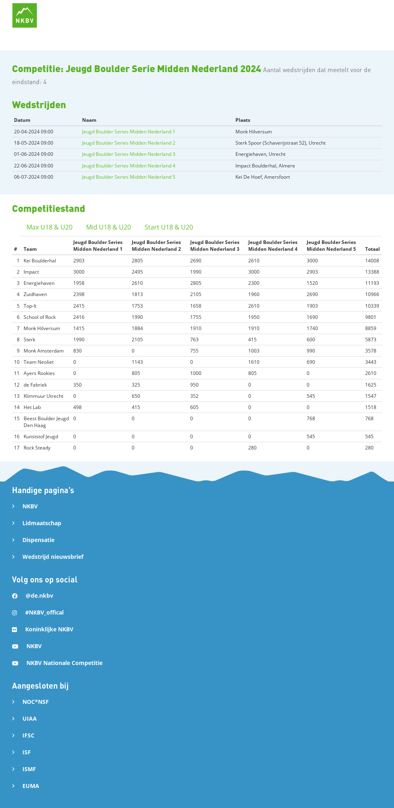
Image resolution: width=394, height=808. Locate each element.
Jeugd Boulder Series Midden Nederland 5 (128, 176)
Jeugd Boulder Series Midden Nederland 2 (128, 142)
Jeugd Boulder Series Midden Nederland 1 (128, 131)
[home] (24, 15)
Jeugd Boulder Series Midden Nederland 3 (128, 154)
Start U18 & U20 (169, 227)
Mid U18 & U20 (108, 227)
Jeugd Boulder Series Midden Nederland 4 (128, 165)
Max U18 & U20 (49, 227)
